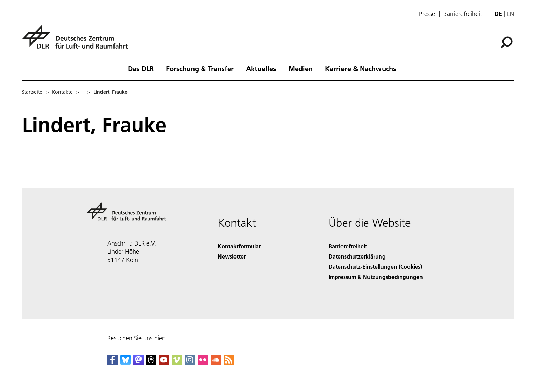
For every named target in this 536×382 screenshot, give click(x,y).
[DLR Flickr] (203, 363)
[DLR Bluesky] (125, 363)
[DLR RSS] (229, 363)
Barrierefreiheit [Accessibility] (348, 246)
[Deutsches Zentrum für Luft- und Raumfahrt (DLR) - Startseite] (77, 40)
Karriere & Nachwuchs (360, 68)
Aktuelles (261, 68)
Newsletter (232, 256)
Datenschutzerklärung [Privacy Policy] (357, 256)
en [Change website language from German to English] (510, 14)
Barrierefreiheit (462, 14)
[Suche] (506, 42)
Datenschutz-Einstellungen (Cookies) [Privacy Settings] (375, 266)
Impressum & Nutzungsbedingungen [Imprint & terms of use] (376, 276)
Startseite (32, 92)
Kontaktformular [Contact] (239, 246)
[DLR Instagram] (190, 363)
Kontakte (62, 92)
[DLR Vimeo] (177, 363)
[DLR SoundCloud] (216, 363)
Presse (427, 14)
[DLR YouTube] (164, 363)
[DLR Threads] (151, 363)
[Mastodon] (138, 363)
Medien (301, 68)
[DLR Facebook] (112, 363)
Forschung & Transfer (200, 68)
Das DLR (141, 68)
